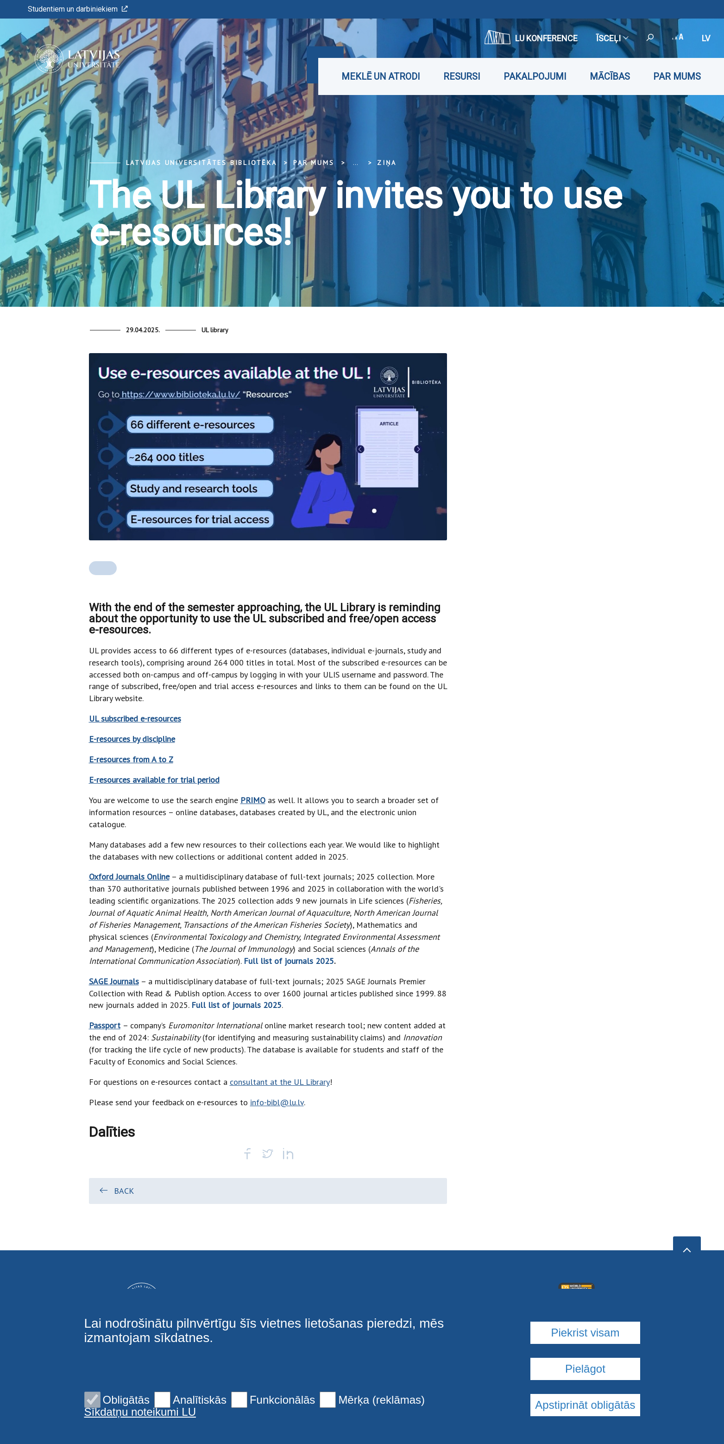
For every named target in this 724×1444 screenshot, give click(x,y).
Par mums (677, 76)
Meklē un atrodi (380, 76)
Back (116, 1190)
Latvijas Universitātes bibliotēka (201, 162)
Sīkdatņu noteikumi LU (140, 1412)
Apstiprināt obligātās (585, 1405)
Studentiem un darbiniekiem (78, 9)
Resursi (461, 76)
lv (706, 38)
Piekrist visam (585, 1332)
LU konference (531, 37)
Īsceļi (612, 38)
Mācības (610, 76)
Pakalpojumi (535, 76)
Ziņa (386, 162)
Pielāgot (585, 1368)
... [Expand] (355, 162)
